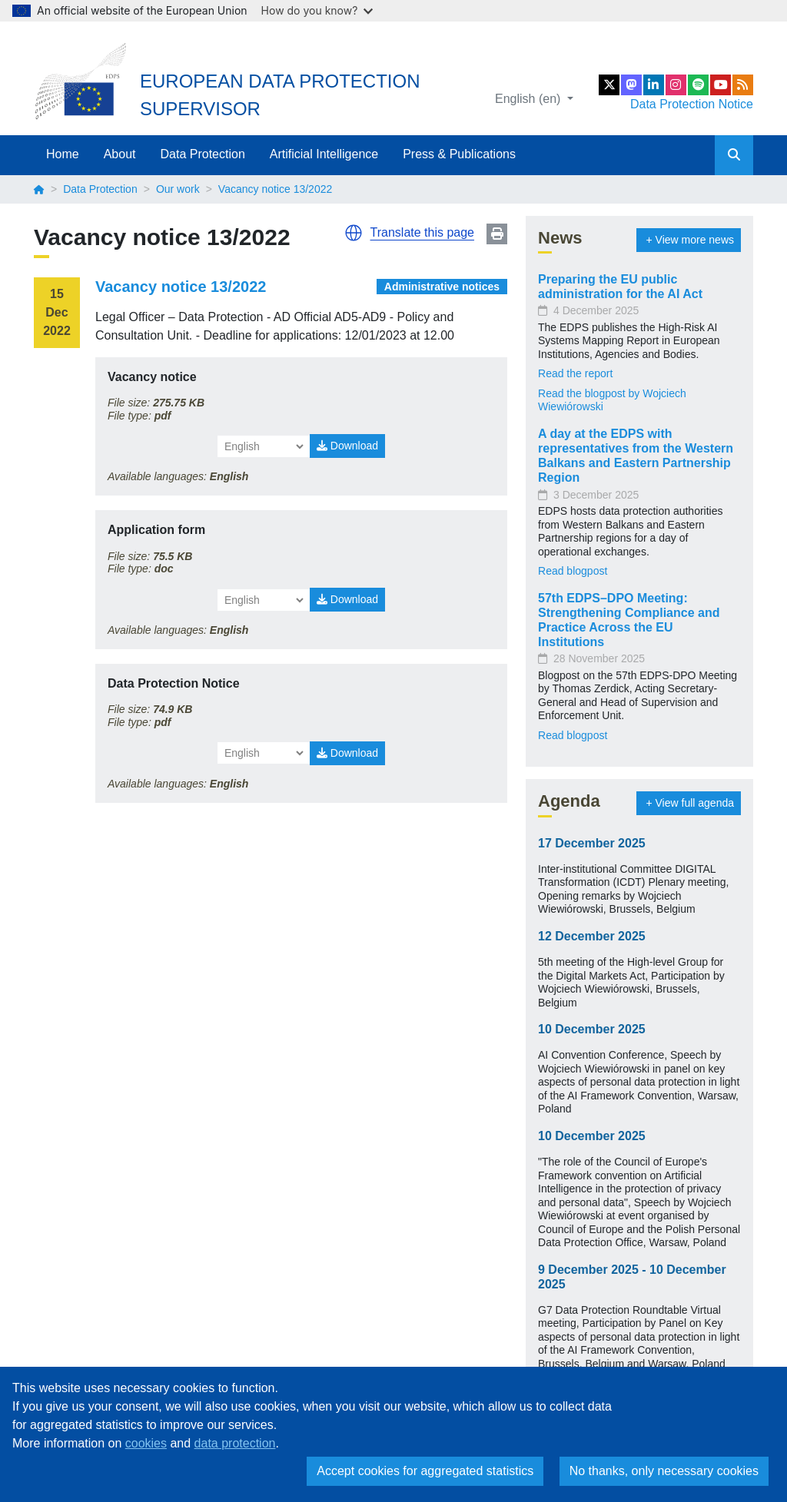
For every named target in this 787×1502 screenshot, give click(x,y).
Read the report (575, 373)
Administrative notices (442, 286)
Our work (178, 189)
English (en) (529, 98)
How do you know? (317, 10)
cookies (146, 1443)
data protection (235, 1443)
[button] (353, 233)
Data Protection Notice (691, 104)
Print (496, 234)
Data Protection (203, 154)
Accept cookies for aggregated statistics (425, 1470)
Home (62, 154)
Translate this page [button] (422, 232)
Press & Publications (459, 154)
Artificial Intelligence (324, 154)
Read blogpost (572, 571)
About (120, 154)
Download (347, 445)
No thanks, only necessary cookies (664, 1470)
